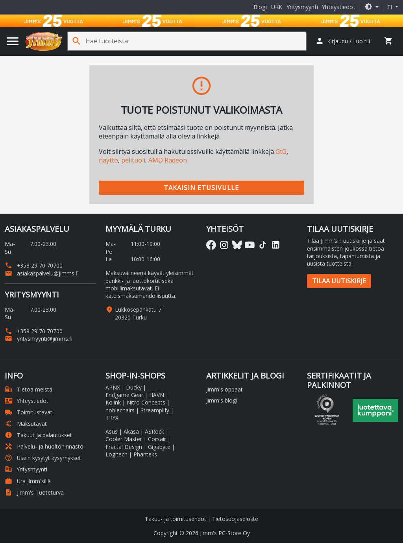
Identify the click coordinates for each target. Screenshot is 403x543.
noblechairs (120, 410)
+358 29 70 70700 (34, 265)
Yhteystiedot (338, 7)
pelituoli (133, 160)
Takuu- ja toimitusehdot (175, 519)
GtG (281, 151)
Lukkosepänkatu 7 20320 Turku (138, 313)
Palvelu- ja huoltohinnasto (44, 446)
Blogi (260, 7)
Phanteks (145, 454)
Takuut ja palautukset (38, 435)
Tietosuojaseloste (235, 519)
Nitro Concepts (146, 402)
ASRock (154, 431)
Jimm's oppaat (224, 389)
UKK (276, 7)
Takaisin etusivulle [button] (201, 187)
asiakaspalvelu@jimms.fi (42, 273)
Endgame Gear (124, 395)
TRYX (111, 417)
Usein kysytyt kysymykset (43, 458)
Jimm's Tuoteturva (34, 492)
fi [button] (390, 7)
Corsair (157, 439)
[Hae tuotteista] (195, 41)
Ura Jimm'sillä (28, 481)
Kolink (113, 402)
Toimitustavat (28, 412)
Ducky (134, 387)
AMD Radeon (167, 160)
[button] (371, 7)
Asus (111, 431)
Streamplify (154, 410)
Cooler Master (123, 439)
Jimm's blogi (221, 400)
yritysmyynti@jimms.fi (38, 338)
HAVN (156, 395)
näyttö (108, 160)
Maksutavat (26, 423)
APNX (112, 387)
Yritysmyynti (302, 7)
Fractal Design (123, 447)
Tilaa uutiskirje (339, 281)
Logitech (116, 454)
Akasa (131, 431)
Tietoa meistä (28, 389)
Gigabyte (159, 447)
